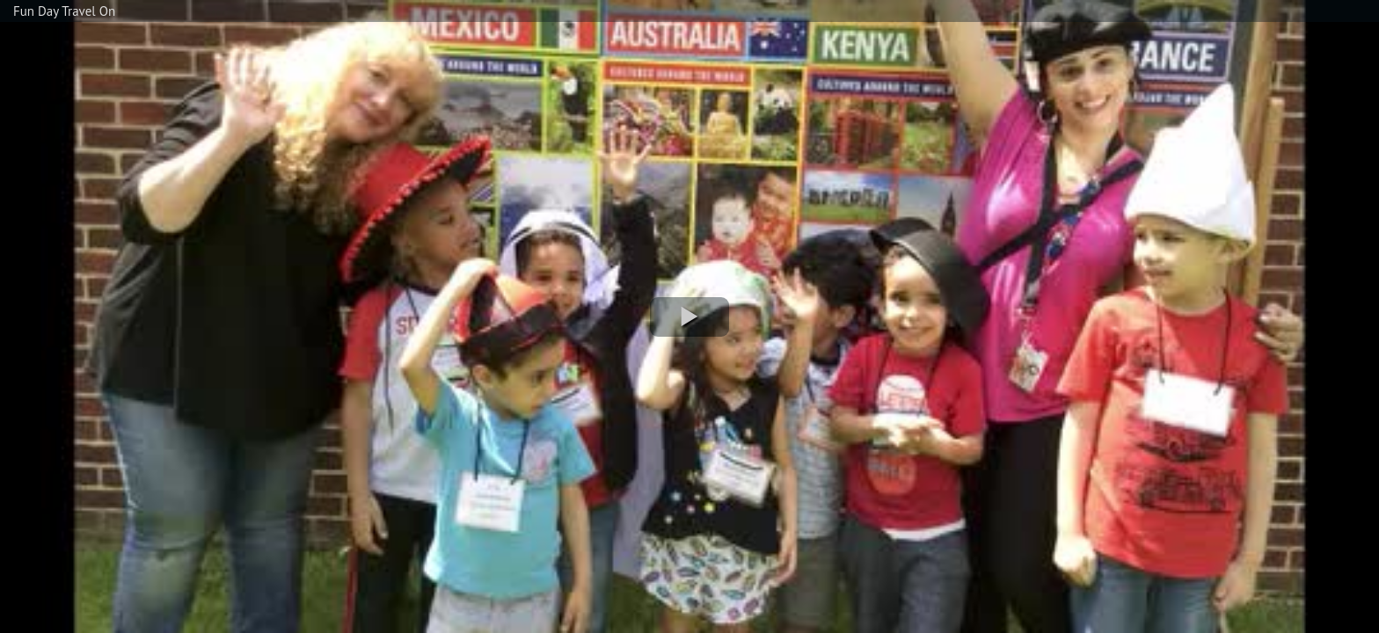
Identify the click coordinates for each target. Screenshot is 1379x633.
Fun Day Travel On (64, 11)
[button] (689, 317)
